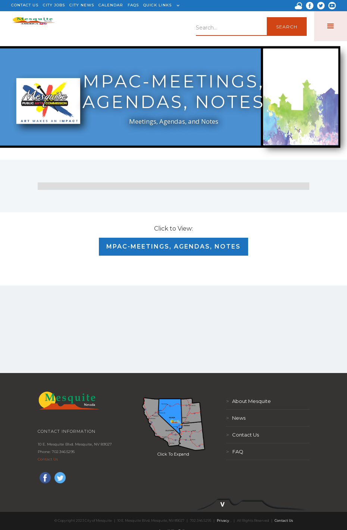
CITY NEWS (81, 5)
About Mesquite (248, 401)
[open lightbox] (173, 424)
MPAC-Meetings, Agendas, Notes (173, 246)
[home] (34, 26)
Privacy (223, 520)
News (236, 418)
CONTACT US (24, 5)
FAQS (133, 5)
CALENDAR (111, 5)
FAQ (234, 451)
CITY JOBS (54, 5)
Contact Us (48, 459)
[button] (160, 5)
